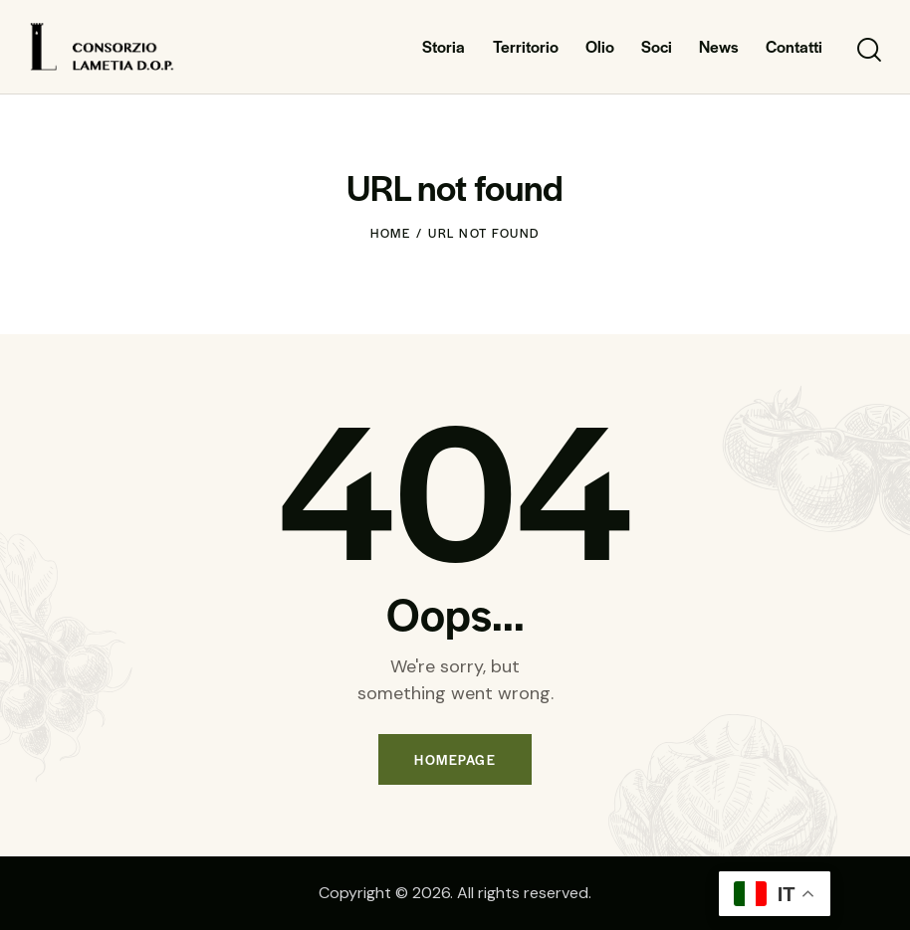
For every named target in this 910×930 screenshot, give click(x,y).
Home (390, 233)
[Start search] (867, 50)
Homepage (455, 759)
